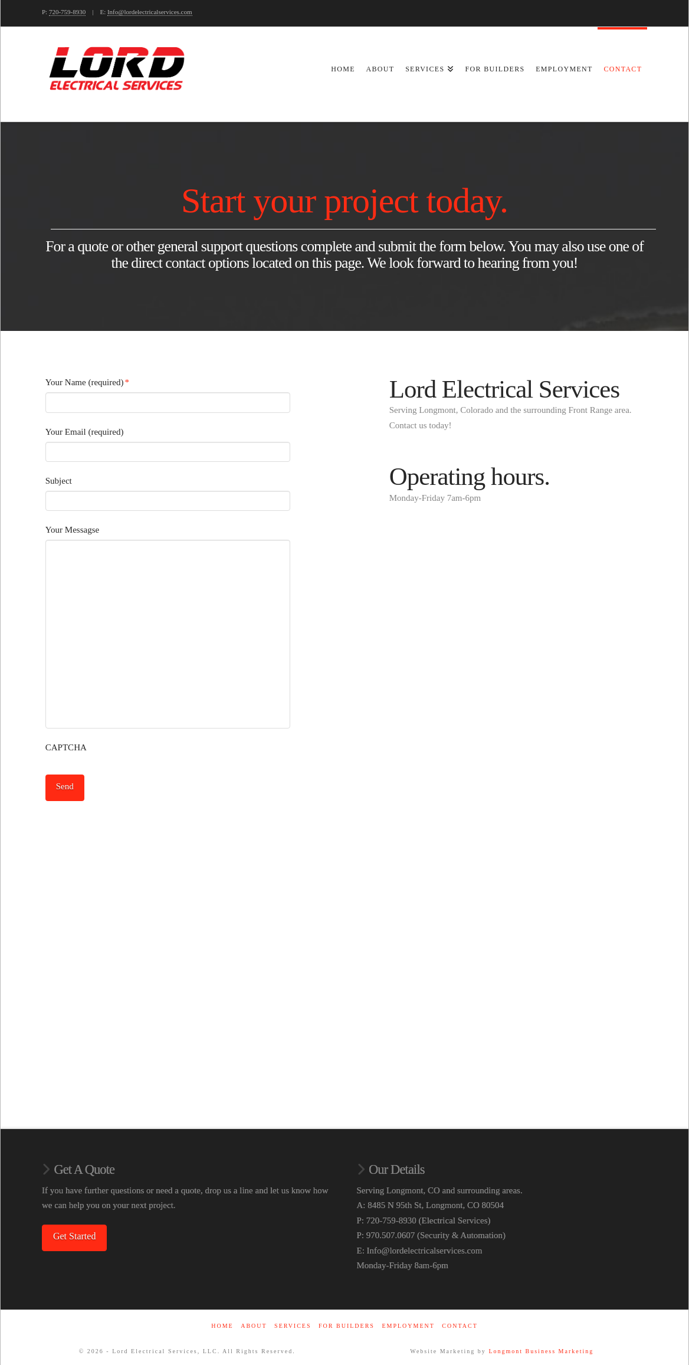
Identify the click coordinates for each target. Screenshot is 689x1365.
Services (292, 1322)
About (254, 1322)
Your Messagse (72, 529)
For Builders (347, 1322)
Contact (459, 1322)
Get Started (74, 1233)
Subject (58, 480)
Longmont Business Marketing (540, 1347)
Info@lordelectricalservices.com (149, 11)
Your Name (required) (87, 382)
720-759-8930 (67, 11)
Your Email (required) (84, 432)
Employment (408, 1322)
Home (222, 1322)
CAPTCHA (66, 747)
